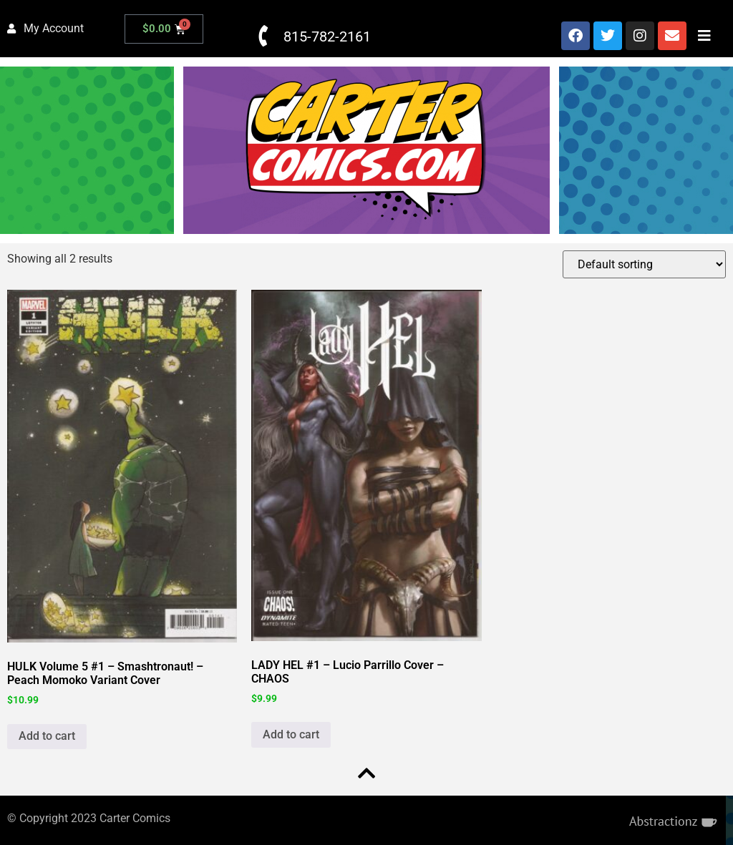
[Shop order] (644, 264)
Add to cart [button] (47, 736)
